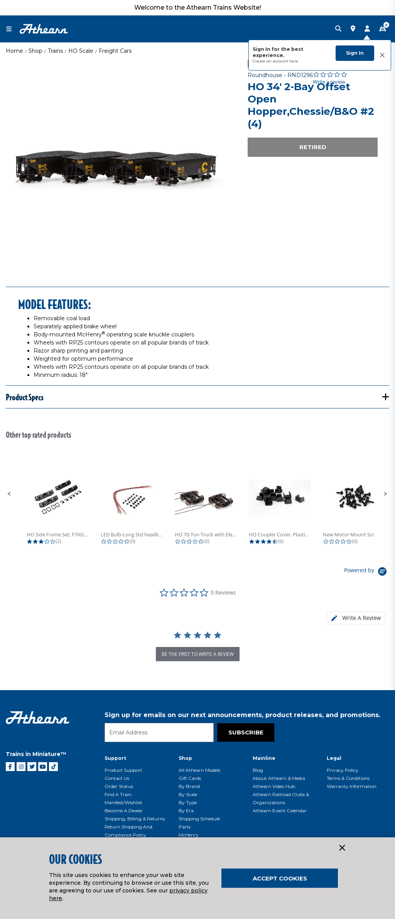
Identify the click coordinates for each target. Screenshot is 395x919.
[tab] (356, 618)
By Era (186, 810)
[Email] (159, 732)
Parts (185, 827)
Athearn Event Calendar (280, 810)
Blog (258, 770)
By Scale (188, 794)
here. (294, 61)
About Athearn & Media (279, 778)
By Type (188, 802)
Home (14, 50)
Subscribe (245, 732)
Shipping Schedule (199, 819)
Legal (334, 758)
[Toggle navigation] (13, 29)
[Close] (342, 848)
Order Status (119, 786)
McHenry (189, 835)
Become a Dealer (124, 810)
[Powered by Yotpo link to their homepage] (366, 572)
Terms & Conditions (348, 778)
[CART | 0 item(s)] (382, 28)
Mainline (264, 758)
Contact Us (117, 778)
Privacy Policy (342, 770)
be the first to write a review (198, 654)
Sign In (355, 53)
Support (115, 758)
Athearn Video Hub (274, 786)
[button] (9, 494)
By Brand (189, 786)
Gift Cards (190, 778)
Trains (55, 50)
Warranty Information (351, 786)
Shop (35, 50)
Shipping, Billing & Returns (135, 819)
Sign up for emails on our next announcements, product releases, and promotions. (242, 715)
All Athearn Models (199, 770)
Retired (312, 147)
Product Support (123, 770)
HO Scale (80, 50)
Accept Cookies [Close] (280, 878)
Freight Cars (115, 50)
